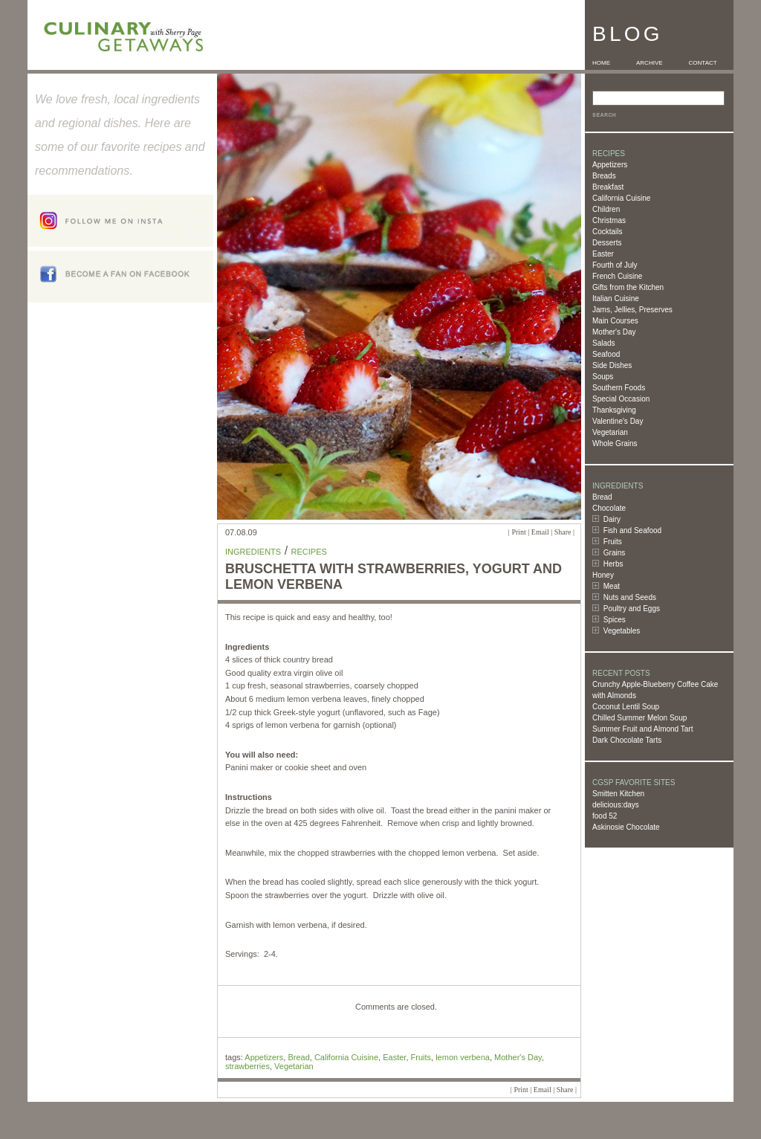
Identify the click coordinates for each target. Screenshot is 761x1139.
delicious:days (615, 805)
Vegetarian (610, 432)
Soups (602, 376)
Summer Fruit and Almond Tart (642, 729)
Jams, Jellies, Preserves (632, 310)
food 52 (604, 816)
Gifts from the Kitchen (628, 287)
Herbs (613, 564)
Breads (604, 176)
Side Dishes (612, 365)
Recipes (309, 551)
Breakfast (608, 187)
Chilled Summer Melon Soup (639, 718)
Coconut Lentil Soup (625, 707)
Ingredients (253, 551)
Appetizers (609, 165)
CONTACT (703, 62)
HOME (601, 62)
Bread (602, 497)
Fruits (612, 542)
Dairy (612, 519)
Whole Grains (615, 443)
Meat (611, 586)
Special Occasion (621, 399)
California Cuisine (621, 198)
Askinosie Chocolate (626, 827)
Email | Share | (552, 532)
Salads (603, 343)
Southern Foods (618, 388)
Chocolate (609, 508)
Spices (614, 620)
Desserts (606, 243)
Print (518, 532)
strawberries (247, 1066)
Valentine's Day (617, 421)
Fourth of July (615, 265)
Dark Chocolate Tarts (626, 740)
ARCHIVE (649, 62)
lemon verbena (462, 1057)
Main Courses (615, 321)
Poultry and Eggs (631, 608)
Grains (614, 553)
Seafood (606, 354)
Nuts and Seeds (629, 597)
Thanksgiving (614, 410)
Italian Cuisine (615, 298)
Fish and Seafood (632, 530)
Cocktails (607, 232)
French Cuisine (617, 276)
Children (606, 209)
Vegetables (622, 631)
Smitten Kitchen (618, 794)
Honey (603, 575)
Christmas (609, 220)
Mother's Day (614, 332)
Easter (603, 254)
